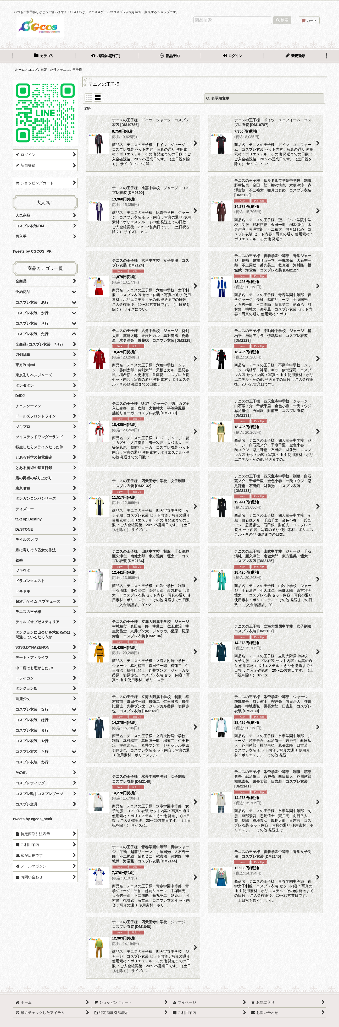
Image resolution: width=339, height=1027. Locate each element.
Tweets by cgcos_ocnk (32, 819)
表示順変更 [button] (217, 98)
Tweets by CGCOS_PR (32, 251)
